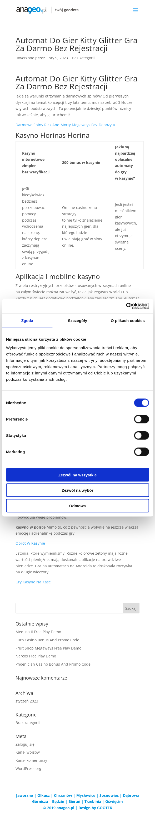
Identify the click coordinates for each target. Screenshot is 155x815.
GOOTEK (104, 807)
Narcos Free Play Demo (36, 655)
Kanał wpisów (28, 752)
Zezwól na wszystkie (77, 474)
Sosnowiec (109, 795)
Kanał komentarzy (31, 760)
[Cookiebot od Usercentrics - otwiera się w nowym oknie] (126, 305)
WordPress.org (28, 768)
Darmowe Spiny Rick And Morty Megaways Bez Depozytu (65, 124)
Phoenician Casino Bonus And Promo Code (53, 664)
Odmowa (77, 505)
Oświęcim (114, 801)
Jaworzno (24, 795)
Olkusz (43, 795)
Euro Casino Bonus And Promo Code (47, 639)
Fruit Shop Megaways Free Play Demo (48, 648)
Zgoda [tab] (27, 320)
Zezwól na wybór (77, 490)
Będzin (58, 801)
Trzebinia (92, 801)
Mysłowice (85, 795)
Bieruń (74, 801)
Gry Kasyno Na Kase (33, 581)
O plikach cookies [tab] (128, 320)
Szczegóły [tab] (77, 320)
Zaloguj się (25, 744)
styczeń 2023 (27, 701)
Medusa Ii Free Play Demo (38, 631)
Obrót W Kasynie (30, 543)
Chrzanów (63, 795)
